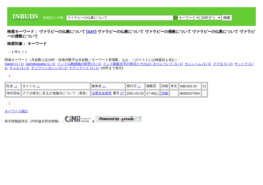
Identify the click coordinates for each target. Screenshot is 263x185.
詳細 (164, 93)
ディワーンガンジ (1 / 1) (49, 68)
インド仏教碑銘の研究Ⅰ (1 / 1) (79, 64)
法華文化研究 (102, 93)
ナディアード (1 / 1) (84, 68)
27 (122, 93)
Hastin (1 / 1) (14, 64)
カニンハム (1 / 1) (198, 64)
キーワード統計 (16, 111)
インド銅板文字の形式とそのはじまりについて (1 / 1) (143, 64)
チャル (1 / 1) (19, 68)
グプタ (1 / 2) (223, 64)
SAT (91, 31)
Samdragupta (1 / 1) (40, 64)
